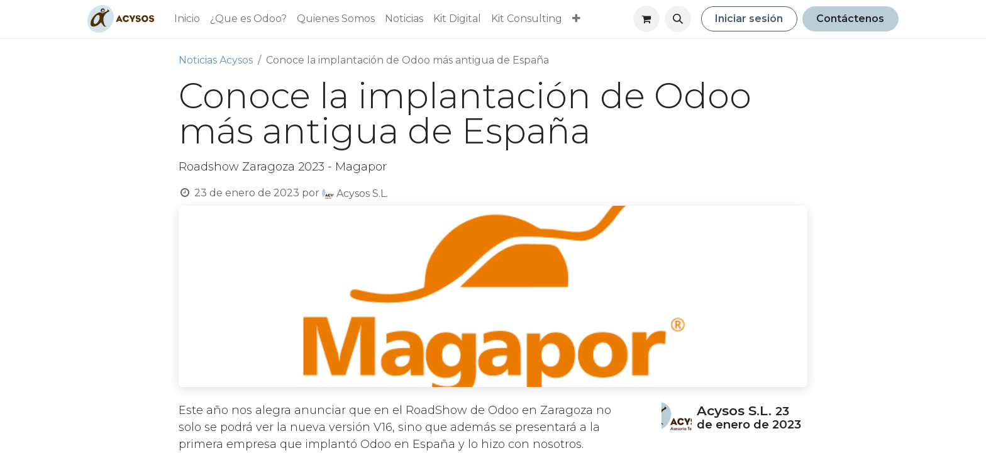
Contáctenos (850, 19)
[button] (678, 19)
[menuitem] (187, 18)
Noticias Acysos (216, 60)
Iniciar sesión (749, 19)
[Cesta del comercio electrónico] (646, 19)
